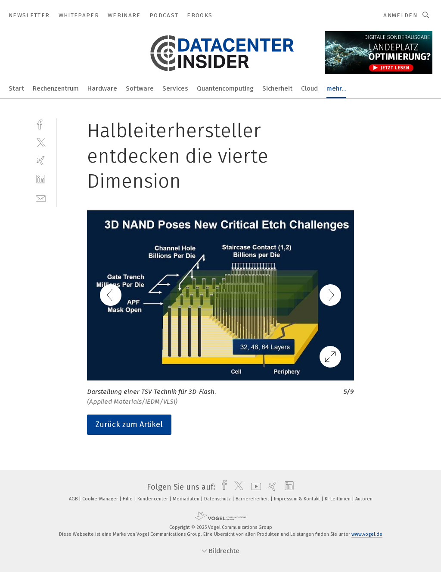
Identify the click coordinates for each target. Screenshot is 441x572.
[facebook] (40, 123)
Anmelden (400, 15)
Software (140, 88)
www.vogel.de (366, 534)
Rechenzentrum (56, 88)
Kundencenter (153, 499)
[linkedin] (40, 179)
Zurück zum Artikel (129, 424)
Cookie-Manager (100, 499)
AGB (74, 499)
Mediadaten (187, 499)
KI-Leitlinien (338, 499)
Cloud (309, 88)
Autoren (364, 499)
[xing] (40, 160)
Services (175, 88)
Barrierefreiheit (253, 499)
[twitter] (40, 142)
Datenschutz (218, 499)
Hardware (102, 88)
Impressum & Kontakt (297, 499)
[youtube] (254, 487)
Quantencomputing (225, 88)
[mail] (40, 197)
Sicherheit (277, 88)
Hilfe (128, 499)
